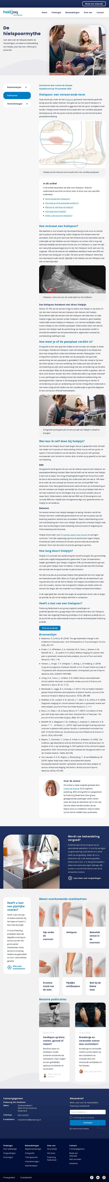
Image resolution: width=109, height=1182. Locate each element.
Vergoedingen (9, 1153)
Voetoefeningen (14, 104)
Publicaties (12, 95)
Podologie (56, 12)
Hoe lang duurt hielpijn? (55, 211)
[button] (28, 87)
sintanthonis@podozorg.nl (29, 1119)
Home (44, 12)
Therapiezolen (31, 1157)
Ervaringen (8, 1157)
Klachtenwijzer (14, 87)
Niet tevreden (75, 1159)
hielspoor (69, 99)
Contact (100, 12)
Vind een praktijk (50, 628)
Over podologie (10, 1149)
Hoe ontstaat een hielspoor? (57, 199)
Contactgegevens (76, 1149)
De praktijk (52, 1149)
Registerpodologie (33, 1149)
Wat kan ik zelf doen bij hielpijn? (59, 207)
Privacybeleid (9, 1177)
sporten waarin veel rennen (75, 535)
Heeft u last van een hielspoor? (58, 215)
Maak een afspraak (94, 4)
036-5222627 (23, 1115)
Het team (51, 1153)
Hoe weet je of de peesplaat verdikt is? (62, 203)
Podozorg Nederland (51, 1158)
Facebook (73, 1163)
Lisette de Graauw (71, 788)
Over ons (88, 12)
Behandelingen (72, 12)
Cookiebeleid (25, 1177)
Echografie (29, 1153)
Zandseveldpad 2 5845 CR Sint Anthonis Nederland (27, 1108)
